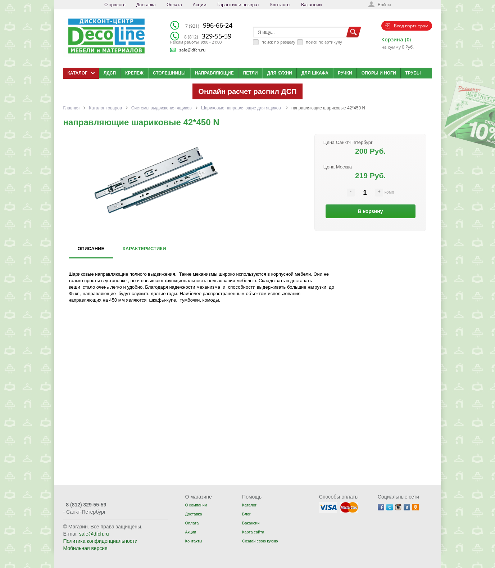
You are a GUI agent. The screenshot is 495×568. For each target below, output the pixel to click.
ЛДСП (110, 73)
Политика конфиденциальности (100, 541)
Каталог (249, 505)
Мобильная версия (85, 548)
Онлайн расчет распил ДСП (247, 91)
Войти (384, 4)
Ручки (345, 73)
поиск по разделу (278, 42)
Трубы (413, 73)
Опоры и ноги (379, 73)
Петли (250, 73)
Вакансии (311, 4)
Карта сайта (253, 532)
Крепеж (134, 73)
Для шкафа (314, 73)
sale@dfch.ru (192, 50)
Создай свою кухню (260, 541)
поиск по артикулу (324, 42)
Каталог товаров (105, 108)
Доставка (146, 4)
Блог (246, 514)
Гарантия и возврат (238, 4)
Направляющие (214, 73)
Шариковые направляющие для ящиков (241, 108)
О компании (196, 505)
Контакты (280, 4)
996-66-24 (207, 25)
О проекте (115, 4)
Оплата (174, 4)
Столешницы (169, 73)
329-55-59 (207, 36)
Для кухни (279, 73)
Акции (199, 4)
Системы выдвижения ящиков (161, 108)
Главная (71, 108)
